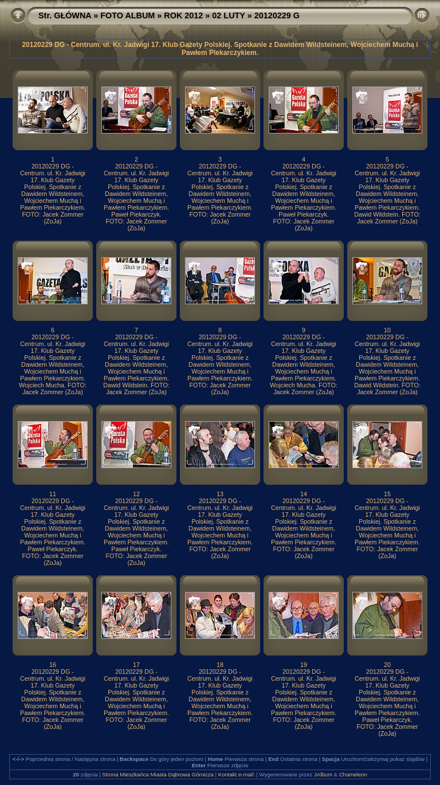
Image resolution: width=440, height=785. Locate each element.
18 (220, 664)
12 (136, 493)
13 (220, 493)
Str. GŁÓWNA (64, 15)
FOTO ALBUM (127, 15)
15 (387, 493)
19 (303, 664)
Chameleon (353, 774)
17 (136, 664)
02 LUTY (228, 15)
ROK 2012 (183, 15)
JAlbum (323, 774)
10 (387, 330)
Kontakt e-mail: (236, 774)
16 (52, 664)
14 (303, 493)
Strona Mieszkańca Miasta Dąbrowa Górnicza (158, 774)
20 (387, 664)
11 (52, 493)
